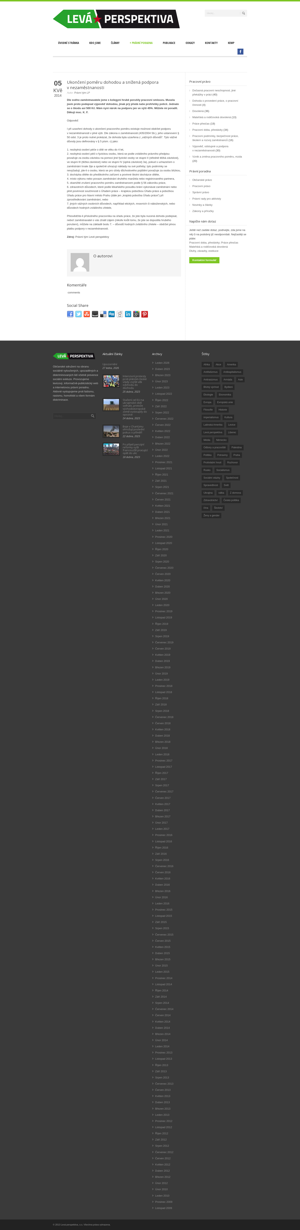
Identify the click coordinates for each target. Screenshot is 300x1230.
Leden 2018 (162, 754)
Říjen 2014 (161, 990)
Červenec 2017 (164, 791)
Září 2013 (161, 1071)
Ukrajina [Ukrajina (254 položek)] (208, 492)
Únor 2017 (161, 822)
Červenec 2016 (164, 866)
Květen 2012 (162, 1164)
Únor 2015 (161, 965)
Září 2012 (161, 1139)
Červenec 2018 (164, 717)
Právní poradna (141, 42)
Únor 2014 (161, 1040)
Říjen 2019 (161, 623)
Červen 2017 (162, 797)
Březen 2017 (162, 816)
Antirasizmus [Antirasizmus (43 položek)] (211, 379)
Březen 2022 (162, 443)
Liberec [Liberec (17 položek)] (232, 432)
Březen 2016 (162, 891)
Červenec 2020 (164, 567)
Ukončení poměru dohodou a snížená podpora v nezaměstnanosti (112, 84)
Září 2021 (161, 480)
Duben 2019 (162, 661)
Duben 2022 (162, 437)
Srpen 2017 (162, 785)
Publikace (169, 43)
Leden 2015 (162, 971)
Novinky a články (202, 204)
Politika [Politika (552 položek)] (208, 455)
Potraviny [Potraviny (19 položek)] (222, 455)
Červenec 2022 (164, 418)
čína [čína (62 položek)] (206, 507)
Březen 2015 (162, 959)
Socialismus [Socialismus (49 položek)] (223, 470)
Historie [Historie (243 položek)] (223, 409)
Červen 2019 (162, 648)
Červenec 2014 (164, 1009)
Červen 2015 (162, 940)
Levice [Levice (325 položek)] (231, 424)
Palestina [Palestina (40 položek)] (236, 447)
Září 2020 (161, 555)
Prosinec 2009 (163, 1201)
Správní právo (200, 192)
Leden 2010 (162, 1195)
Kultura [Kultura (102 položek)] (228, 417)
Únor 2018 (161, 748)
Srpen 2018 (162, 710)
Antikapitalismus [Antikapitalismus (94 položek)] (232, 372)
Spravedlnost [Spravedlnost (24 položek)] (211, 485)
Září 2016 (161, 853)
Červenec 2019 (164, 642)
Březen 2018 (162, 741)
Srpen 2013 (162, 1077)
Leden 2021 (162, 530)
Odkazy (190, 43)
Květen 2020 (162, 580)
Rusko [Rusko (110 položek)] (207, 470)
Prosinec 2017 (163, 760)
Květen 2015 (162, 947)
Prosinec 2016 (163, 835)
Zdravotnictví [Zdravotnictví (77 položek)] (211, 500)
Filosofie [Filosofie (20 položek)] (208, 409)
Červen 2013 (162, 1089)
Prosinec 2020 (163, 536)
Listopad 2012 (163, 1127)
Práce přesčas (201, 123)
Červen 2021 (162, 499)
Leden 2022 (162, 456)
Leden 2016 (162, 903)
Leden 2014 (162, 1046)
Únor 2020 (161, 598)
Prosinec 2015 (163, 909)
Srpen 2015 (162, 928)
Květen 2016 (162, 878)
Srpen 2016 (162, 860)
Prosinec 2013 (163, 1052)
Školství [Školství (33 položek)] (218, 507)
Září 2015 (161, 922)
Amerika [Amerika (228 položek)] (231, 364)
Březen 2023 (162, 375)
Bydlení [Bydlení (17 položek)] (228, 387)
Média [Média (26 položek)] (207, 440)
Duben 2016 (162, 884)
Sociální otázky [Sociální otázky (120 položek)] (212, 477)
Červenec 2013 (164, 1083)
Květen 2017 (162, 804)
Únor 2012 (161, 1183)
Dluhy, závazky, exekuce (203, 250)
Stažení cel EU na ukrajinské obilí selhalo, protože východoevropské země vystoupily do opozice (135, 407)
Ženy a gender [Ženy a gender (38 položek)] (211, 515)
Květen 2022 (162, 431)
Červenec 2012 (164, 1152)
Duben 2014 (162, 1027)
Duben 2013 (162, 1102)
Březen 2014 (162, 1034)
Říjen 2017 (161, 772)
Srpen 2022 (162, 412)
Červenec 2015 (164, 934)
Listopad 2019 (163, 617)
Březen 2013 (162, 1108)
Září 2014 (161, 996)
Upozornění (109, 364)
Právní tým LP (82, 92)
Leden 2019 (162, 679)
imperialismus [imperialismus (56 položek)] (211, 417)
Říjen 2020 (161, 549)
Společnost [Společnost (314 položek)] (232, 477)
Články (115, 43)
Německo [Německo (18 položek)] (221, 440)
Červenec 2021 (164, 493)
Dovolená (198, 111)
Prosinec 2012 (163, 1121)
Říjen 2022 (161, 400)
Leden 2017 (162, 828)
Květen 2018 (162, 729)
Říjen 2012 (161, 1133)
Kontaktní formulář (204, 260)
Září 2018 (161, 704)
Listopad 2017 (163, 766)
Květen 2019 (162, 654)
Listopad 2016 (163, 841)
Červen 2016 (162, 872)
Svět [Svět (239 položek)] (226, 485)
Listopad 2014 (163, 984)
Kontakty (211, 43)
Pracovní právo (200, 81)
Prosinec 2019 (163, 611)
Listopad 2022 (163, 393)
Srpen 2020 (162, 561)
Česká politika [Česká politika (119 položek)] (231, 500)
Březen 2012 (162, 1176)
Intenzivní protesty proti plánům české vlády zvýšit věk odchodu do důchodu (135, 382)
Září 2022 (161, 406)
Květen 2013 (162, 1096)
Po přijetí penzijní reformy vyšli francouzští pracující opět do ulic (135, 449)
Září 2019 (161, 630)
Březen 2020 (162, 592)
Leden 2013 (162, 1114)
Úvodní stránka (68, 43)
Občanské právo (202, 179)
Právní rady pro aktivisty (206, 198)
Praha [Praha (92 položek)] (236, 455)
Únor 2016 (161, 897)
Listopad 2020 (163, 543)
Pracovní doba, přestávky (207, 129)
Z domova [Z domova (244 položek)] (235, 492)
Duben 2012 (162, 1170)
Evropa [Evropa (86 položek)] (207, 402)
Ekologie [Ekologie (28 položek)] (208, 394)
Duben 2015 (162, 953)
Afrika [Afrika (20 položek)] (207, 364)
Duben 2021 (162, 511)
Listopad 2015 (163, 915)
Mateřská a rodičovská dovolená (211, 117)
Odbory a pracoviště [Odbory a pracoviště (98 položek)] (215, 447)
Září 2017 (161, 779)
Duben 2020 (162, 586)
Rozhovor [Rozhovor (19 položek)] (232, 462)
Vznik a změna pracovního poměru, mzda (217, 156)
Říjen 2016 (161, 847)
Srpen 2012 (162, 1145)
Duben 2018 (162, 735)
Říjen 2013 (161, 1065)
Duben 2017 (162, 810)
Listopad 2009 (163, 1208)
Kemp (231, 43)
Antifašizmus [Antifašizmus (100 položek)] (211, 372)
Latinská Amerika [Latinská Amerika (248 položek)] (213, 424)
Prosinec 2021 (163, 462)
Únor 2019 (161, 673)
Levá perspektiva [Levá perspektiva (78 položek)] (213, 432)
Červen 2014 (162, 1015)
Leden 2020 (162, 605)
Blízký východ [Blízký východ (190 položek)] (211, 387)
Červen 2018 (162, 723)
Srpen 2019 (162, 636)
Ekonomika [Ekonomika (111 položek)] (225, 394)
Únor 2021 (161, 524)
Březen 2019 (162, 667)
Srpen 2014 (162, 1002)
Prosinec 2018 (163, 685)
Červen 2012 (162, 1158)
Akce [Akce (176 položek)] (218, 364)
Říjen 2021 (161, 474)
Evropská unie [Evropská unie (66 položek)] (225, 402)
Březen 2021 (162, 518)
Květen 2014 (162, 1021)
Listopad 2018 (163, 692)
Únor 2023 (161, 381)
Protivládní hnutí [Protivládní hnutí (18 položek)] (212, 462)
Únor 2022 (161, 449)
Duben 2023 (162, 369)
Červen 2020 (162, 574)
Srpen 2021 (162, 486)
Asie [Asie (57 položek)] (240, 379)
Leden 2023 (162, 387)
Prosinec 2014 (163, 978)
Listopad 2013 (163, 1058)
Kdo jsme (95, 43)
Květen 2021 (162, 505)
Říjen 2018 (161, 698)
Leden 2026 (162, 362)
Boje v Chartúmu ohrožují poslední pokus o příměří (133, 429)
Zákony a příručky (203, 211)
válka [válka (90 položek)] (221, 492)
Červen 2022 (162, 424)
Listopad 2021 (163, 468)
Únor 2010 (161, 1189)
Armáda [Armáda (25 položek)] (228, 379)
